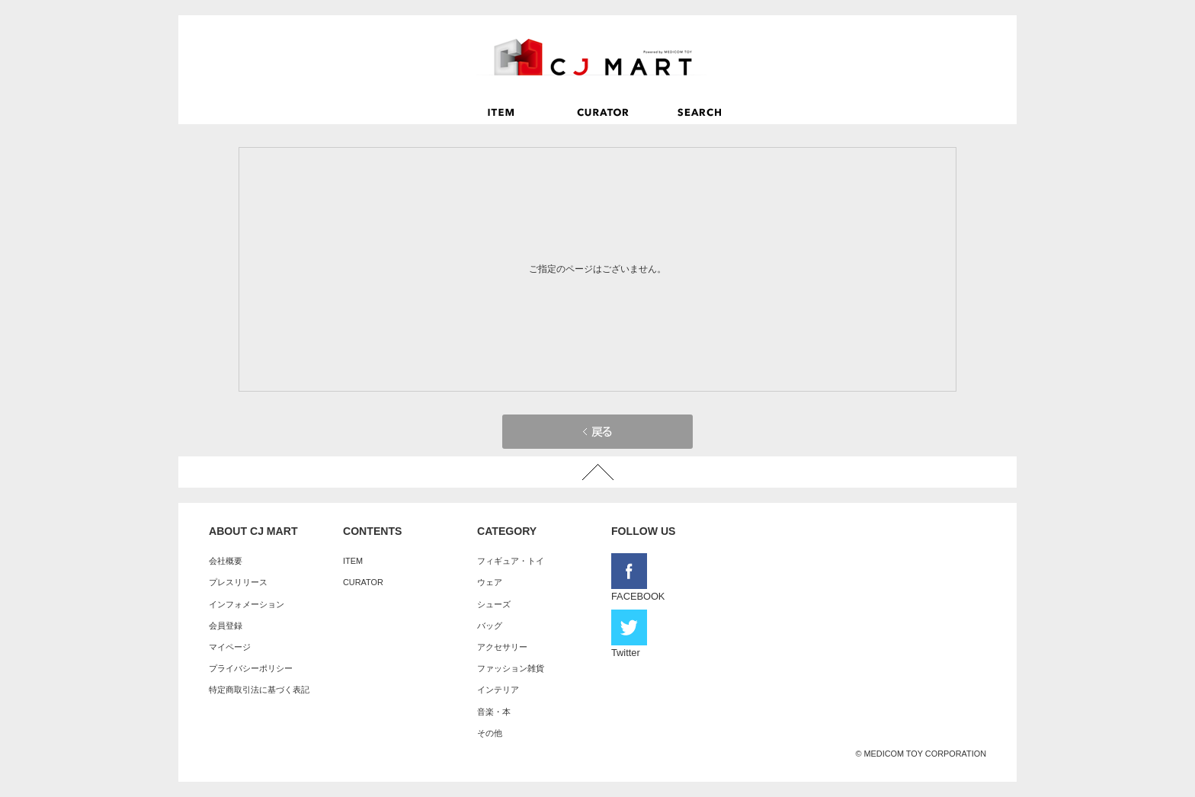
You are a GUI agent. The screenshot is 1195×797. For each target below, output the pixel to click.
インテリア (498, 689)
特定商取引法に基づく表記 (259, 689)
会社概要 (225, 560)
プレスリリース (238, 582)
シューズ (494, 604)
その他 (489, 733)
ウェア (489, 582)
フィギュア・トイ (510, 560)
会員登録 (225, 625)
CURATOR (363, 582)
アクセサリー (502, 646)
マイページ (230, 646)
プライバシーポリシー (251, 668)
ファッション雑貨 (510, 668)
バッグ (489, 625)
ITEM (353, 560)
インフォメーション (246, 604)
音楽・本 (494, 711)
